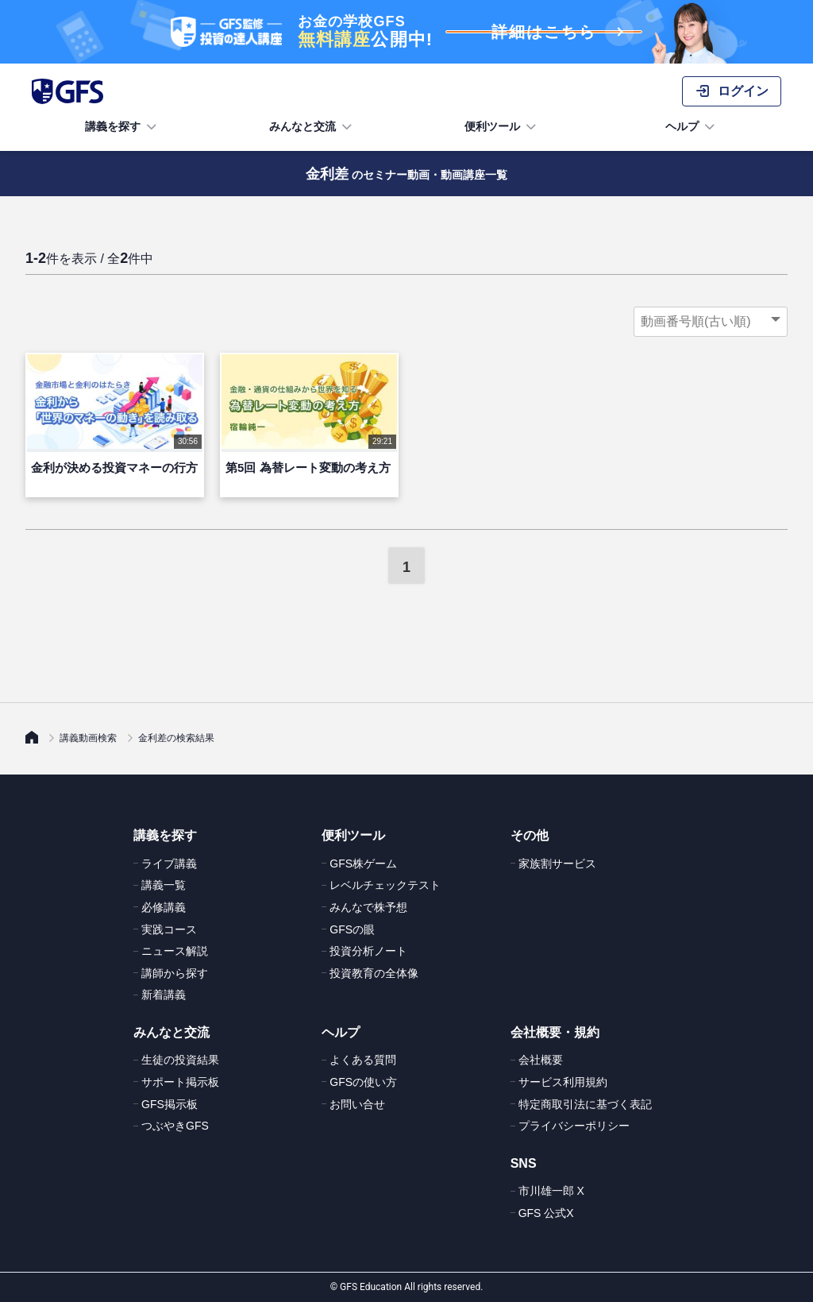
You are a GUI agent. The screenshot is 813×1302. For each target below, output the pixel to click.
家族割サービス (557, 863)
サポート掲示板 (180, 1082)
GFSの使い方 (363, 1082)
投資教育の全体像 (373, 973)
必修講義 (163, 907)
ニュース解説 (174, 951)
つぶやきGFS (175, 1125)
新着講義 (163, 994)
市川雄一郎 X (551, 1190)
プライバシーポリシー (574, 1125)
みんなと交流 (312, 127)
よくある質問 (362, 1059)
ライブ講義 (169, 863)
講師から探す (174, 973)
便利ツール (501, 127)
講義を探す (122, 127)
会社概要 (540, 1059)
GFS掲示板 (169, 1104)
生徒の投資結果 (180, 1059)
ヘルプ (691, 127)
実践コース (169, 929)
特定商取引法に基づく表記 (585, 1104)
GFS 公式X (546, 1213)
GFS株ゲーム (363, 863)
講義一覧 (163, 885)
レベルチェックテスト (385, 885)
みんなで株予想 (368, 907)
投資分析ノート (368, 951)
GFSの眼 (352, 929)
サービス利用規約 (562, 1082)
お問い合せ (357, 1104)
